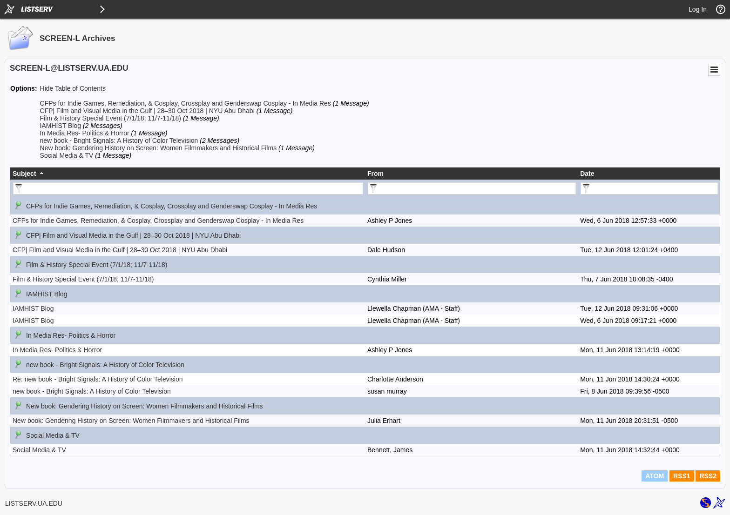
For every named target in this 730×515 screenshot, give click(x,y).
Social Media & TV (67, 155)
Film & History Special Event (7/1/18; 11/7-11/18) (110, 118)
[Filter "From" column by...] (472, 188)
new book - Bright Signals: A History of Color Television (119, 140)
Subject (24, 173)
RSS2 (707, 476)
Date (587, 173)
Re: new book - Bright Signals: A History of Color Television (97, 379)
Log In (698, 9)
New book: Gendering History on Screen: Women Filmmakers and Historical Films (158, 148)
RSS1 (681, 476)
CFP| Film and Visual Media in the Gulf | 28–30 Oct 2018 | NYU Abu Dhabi (147, 110)
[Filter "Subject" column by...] (188, 188)
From (375, 173)
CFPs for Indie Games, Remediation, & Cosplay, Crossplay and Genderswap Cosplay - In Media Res (185, 103)
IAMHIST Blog (60, 125)
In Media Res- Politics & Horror (84, 133)
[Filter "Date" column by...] (649, 188)
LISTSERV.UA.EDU (33, 503)
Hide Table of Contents (73, 88)
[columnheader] (187, 173)
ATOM (654, 476)
